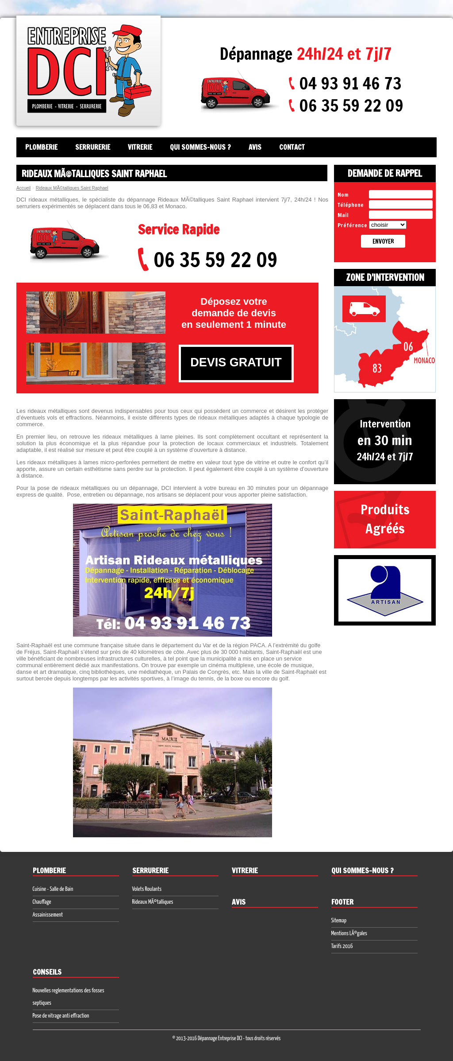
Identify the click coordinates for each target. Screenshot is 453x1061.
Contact (292, 147)
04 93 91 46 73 (350, 83)
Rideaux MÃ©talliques (152, 902)
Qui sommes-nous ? (200, 147)
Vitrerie (140, 147)
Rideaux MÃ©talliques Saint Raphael (72, 188)
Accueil (23, 188)
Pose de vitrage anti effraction (61, 1016)
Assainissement (48, 915)
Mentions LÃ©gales (349, 934)
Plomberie (41, 147)
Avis (255, 147)
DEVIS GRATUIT (236, 362)
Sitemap (339, 921)
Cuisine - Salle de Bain (53, 889)
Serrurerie (92, 147)
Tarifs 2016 (342, 946)
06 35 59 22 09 (351, 105)
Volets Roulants (147, 889)
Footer (342, 902)
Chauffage (42, 902)
